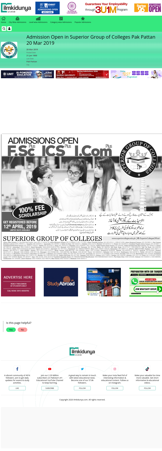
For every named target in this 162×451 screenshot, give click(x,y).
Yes (11, 329)
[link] (47, 8)
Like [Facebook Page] (17, 388)
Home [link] (3, 20)
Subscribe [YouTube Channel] (50, 388)
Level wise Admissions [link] (38, 20)
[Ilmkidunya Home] (16, 8)
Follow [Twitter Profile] (82, 388)
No (22, 329)
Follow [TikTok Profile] (147, 388)
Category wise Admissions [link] (61, 20)
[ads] (18, 282)
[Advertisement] (82, 99)
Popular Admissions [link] (83, 20)
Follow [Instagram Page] (115, 388)
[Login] (9, 28)
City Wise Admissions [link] (17, 20)
